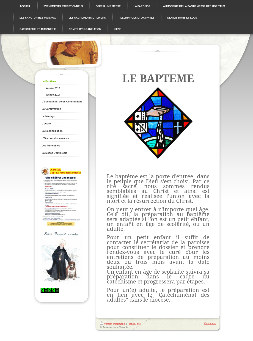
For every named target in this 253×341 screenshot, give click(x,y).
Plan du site (134, 323)
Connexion (210, 323)
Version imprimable (113, 323)
